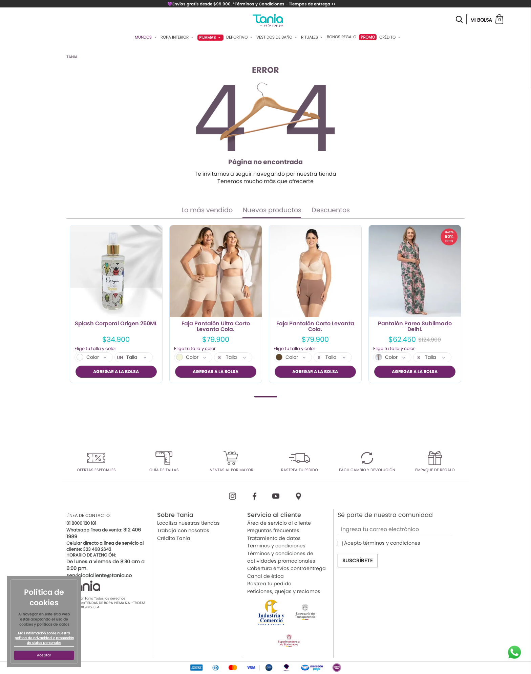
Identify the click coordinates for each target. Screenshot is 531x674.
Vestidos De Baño (277, 37)
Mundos (146, 37)
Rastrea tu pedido (269, 583)
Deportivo (240, 37)
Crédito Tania (173, 538)
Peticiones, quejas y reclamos (283, 591)
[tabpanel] (116, 304)
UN (120, 357)
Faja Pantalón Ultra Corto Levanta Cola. (216, 327)
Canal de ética (265, 575)
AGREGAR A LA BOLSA (116, 371)
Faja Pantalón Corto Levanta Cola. (315, 327)
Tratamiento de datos (274, 538)
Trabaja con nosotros (183, 530)
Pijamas (210, 37)
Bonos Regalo (341, 37)
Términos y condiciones (276, 545)
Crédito (390, 37)
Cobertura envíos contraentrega (286, 568)
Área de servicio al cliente (279, 523)
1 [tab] (265, 396)
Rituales (312, 37)
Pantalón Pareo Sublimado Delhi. (415, 327)
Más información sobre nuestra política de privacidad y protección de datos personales (44, 638)
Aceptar (44, 655)
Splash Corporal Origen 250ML (116, 324)
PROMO (368, 37)
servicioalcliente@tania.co (99, 575)
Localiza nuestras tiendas (188, 523)
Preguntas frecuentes (273, 530)
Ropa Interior (178, 37)
